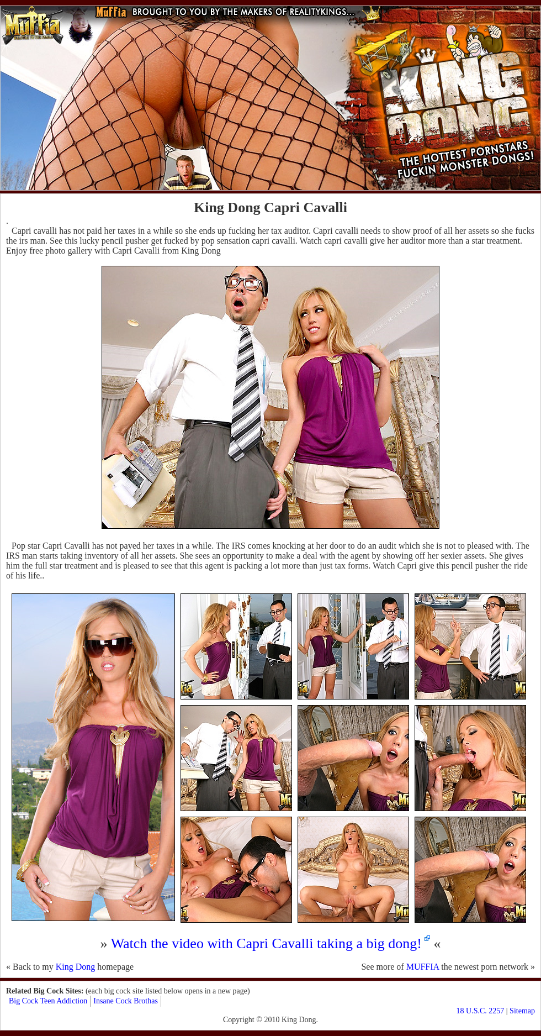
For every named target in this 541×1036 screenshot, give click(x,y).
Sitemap (522, 1011)
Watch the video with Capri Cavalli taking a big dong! (266, 943)
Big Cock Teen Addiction (48, 1001)
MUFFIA (422, 966)
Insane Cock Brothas (125, 1001)
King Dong (76, 966)
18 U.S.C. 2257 (481, 1011)
